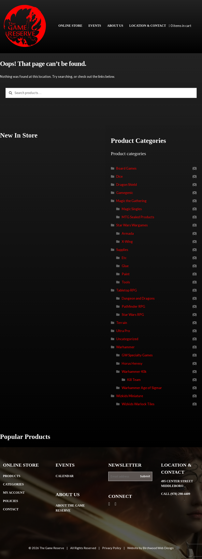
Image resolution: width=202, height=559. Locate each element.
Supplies (122, 250)
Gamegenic (124, 193)
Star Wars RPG (133, 314)
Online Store (70, 25)
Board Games (126, 168)
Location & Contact (147, 25)
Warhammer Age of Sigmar (142, 388)
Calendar (65, 476)
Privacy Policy (111, 548)
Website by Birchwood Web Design (150, 548)
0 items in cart (180, 26)
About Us (115, 25)
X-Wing (127, 241)
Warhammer (125, 347)
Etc (124, 258)
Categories (13, 484)
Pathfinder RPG (133, 306)
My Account (14, 492)
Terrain (121, 323)
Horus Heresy (132, 363)
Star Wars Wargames (132, 225)
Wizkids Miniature (129, 396)
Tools (126, 282)
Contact (11, 509)
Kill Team (134, 380)
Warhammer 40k (134, 371)
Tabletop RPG (126, 290)
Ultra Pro (123, 331)
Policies (10, 501)
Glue (125, 266)
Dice (119, 176)
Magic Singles (132, 209)
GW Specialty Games (137, 355)
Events (94, 25)
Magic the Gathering (131, 201)
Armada (128, 233)
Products (11, 476)
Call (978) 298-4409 (175, 493)
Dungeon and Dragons (138, 298)
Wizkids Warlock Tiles (138, 404)
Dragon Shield (126, 184)
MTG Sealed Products (138, 217)
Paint (126, 274)
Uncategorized (127, 339)
